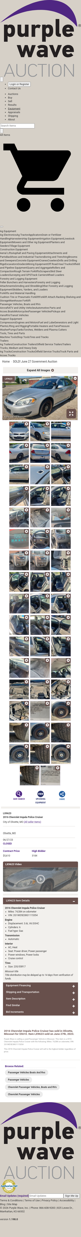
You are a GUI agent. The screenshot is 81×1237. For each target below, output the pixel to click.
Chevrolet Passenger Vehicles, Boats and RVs (32, 1087)
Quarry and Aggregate (39, 267)
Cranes (44, 260)
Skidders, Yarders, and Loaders (30, 289)
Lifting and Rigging (18, 326)
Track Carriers (39, 274)
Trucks (12, 355)
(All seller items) (32, 822)
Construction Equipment (14, 249)
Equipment (14, 108)
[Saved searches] (1, 79)
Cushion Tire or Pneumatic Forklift (19, 296)
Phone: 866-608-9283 (43, 1207)
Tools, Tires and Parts (12, 333)
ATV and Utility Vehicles (22, 307)
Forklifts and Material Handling (17, 293)
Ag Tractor (22, 234)
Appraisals (14, 112)
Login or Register (19, 84)
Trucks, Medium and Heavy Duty (18, 347)
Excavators (11, 264)
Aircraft (4, 307)
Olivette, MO (9, 833)
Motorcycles (22, 311)
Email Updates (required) (14, 1195)
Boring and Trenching (56, 256)
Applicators (35, 234)
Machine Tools (8, 337)
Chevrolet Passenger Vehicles (24, 1094)
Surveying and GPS (20, 274)
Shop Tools (23, 337)
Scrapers (45, 271)
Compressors (8, 322)
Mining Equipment (37, 264)
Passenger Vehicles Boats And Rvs (26, 1072)
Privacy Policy (50, 1200)
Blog (2, 1204)
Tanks (20, 329)
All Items (5, 134)
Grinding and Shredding (28, 285)
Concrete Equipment (27, 260)
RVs (8, 315)
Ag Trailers (6, 344)
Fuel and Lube (46, 322)
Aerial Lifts (6, 253)
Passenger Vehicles (40, 311)
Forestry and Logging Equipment (18, 278)
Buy (10, 97)
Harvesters (16, 238)
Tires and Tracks (39, 337)
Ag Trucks (6, 351)
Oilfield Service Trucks (47, 351)
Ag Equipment (8, 231)
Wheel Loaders (55, 274)
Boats (11, 311)
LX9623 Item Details (18, 900)
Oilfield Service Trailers (49, 344)
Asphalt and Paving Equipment (29, 253)
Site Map (12, 1204)
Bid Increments (15, 1011)
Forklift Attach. (47, 296)
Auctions (13, 93)
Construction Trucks (23, 351)
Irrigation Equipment (51, 238)
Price (11, 850)
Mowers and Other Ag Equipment (31, 242)
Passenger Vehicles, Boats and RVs (20, 304)
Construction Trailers (24, 344)
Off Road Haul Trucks (60, 264)
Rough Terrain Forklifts (27, 271)
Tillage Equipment (19, 245)
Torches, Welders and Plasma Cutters (45, 329)
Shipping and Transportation (22, 991)
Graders (22, 264)
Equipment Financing (18, 985)
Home (6, 361)
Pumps (13, 329)
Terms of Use (32, 1200)
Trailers (4, 340)
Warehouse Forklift (20, 300)
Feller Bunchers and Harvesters (18, 282)
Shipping (13, 115)
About (11, 119)
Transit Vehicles (19, 315)
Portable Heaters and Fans (44, 326)
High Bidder (39, 850)
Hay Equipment (31, 238)
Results (12, 104)
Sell (10, 101)
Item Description (15, 998)
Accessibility (67, 1200)
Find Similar (13, 1005)
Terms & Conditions (11, 1200)
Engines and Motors (27, 322)
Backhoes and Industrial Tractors (25, 256)
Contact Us (14, 88)
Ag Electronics (8, 234)
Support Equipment (11, 318)
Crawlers (53, 260)
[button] (40, 217)
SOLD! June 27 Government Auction (35, 361)
